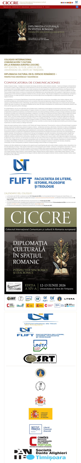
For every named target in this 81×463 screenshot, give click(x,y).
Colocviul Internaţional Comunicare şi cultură (33, 2)
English (72, 2)
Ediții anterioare (25, 7)
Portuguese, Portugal (68, 2)
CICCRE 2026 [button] (15, 7)
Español (70, 2)
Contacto (47, 7)
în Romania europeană (26, 3)
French (64, 2)
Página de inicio (7, 7)
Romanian (61, 2)
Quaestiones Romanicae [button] (36, 7)
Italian (66, 2)
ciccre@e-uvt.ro (15, 204)
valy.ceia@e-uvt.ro (39, 204)
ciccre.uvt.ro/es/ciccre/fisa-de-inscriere (44, 197)
